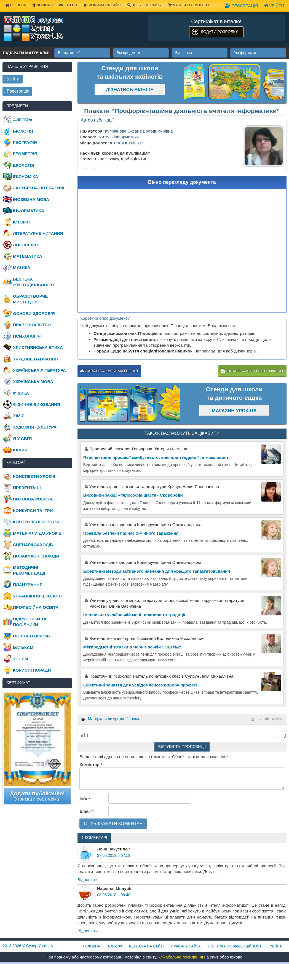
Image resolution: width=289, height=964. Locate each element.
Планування (27, 584)
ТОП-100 (114, 946)
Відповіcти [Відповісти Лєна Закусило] (87, 879)
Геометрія (25, 153)
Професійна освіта (35, 607)
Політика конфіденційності (235, 946)
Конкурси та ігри (33, 510)
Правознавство (32, 324)
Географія (25, 142)
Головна (91, 946)
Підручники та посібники (30, 621)
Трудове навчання (35, 359)
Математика (27, 256)
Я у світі (22, 438)
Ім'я (84, 798)
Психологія (27, 336)
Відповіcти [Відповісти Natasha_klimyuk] (87, 930)
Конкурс (43, 5)
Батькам (23, 647)
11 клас (133, 719)
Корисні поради (32, 670)
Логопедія (25, 245)
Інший (20, 450)
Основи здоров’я (34, 313)
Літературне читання (38, 233)
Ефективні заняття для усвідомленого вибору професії (141, 685)
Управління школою (37, 596)
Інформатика (28, 210)
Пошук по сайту (144, 5)
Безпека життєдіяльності (33, 282)
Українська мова (33, 381)
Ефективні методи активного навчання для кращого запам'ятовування (156, 571)
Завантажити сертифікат (252, 370)
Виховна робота (33, 499)
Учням (20, 658)
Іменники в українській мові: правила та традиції (134, 614)
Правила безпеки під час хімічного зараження (131, 533)
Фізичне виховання (36, 404)
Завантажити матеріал (109, 370)
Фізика (21, 393)
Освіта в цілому (32, 636)
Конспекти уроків (34, 476)
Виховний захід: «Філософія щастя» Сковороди (133, 495)
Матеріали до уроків (106, 719)
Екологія (23, 165)
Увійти (274, 5)
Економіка (25, 176)
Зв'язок (68, 5)
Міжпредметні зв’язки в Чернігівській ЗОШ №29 (133, 647)
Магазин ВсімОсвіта (189, 5)
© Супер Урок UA (28, 946)
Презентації (27, 487)
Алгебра (23, 119)
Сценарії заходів (33, 544)
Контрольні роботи (36, 521)
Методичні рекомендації (29, 570)
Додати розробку (219, 31)
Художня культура (35, 427)
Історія (21, 222)
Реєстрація (241, 5)
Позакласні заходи (36, 556)
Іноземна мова (31, 199)
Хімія (19, 415)
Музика (21, 267)
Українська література (39, 370)
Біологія (23, 131)
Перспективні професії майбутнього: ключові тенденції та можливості (156, 457)
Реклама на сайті (102, 5)
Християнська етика (38, 347)
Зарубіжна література (39, 187)
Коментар (90, 764)
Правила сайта (186, 946)
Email (86, 811)
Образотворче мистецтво (30, 299)
